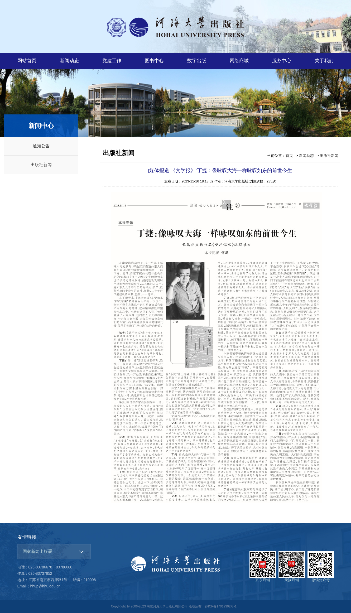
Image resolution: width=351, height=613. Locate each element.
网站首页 (26, 60)
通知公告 (41, 146)
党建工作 (111, 60)
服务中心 (281, 60)
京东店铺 (262, 566)
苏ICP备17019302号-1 (221, 606)
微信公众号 (320, 566)
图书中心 (154, 60)
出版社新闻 (41, 164)
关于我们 (324, 60)
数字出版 (196, 60)
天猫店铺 (291, 566)
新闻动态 (69, 60)
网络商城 (239, 60)
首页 (289, 155)
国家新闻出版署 (37, 551)
